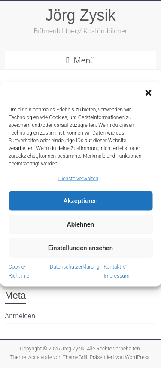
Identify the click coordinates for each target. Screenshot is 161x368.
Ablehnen (80, 224)
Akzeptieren (80, 201)
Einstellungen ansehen (80, 248)
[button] (148, 92)
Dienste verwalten (78, 178)
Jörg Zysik (80, 15)
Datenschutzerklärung (74, 266)
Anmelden (20, 316)
